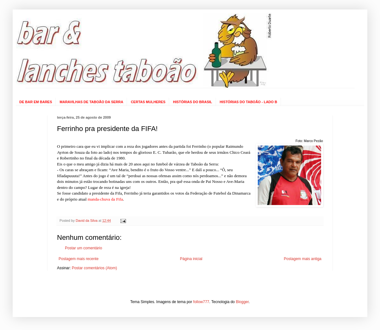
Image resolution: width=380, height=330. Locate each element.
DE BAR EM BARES (35, 102)
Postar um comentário (83, 248)
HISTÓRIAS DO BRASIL (192, 102)
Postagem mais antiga (302, 259)
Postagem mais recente (78, 259)
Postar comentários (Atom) (94, 268)
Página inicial (191, 259)
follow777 (201, 302)
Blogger (242, 302)
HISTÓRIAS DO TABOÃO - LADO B (248, 102)
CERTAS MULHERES (148, 102)
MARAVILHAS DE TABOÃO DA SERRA (91, 102)
